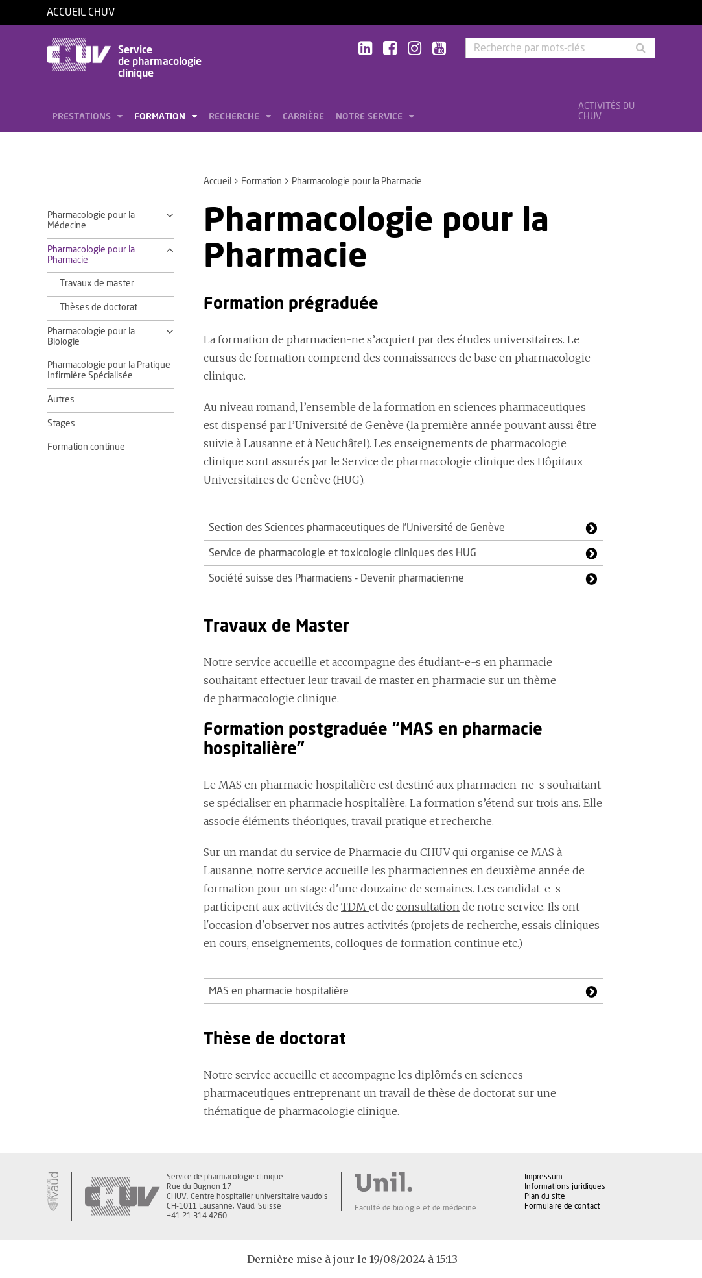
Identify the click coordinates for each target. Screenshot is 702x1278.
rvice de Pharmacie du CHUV (378, 852)
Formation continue (86, 447)
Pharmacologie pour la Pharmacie (91, 255)
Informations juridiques (564, 1186)
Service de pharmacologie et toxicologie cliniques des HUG (342, 553)
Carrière (303, 116)
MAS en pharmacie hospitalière (279, 991)
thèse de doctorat (471, 1093)
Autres (61, 399)
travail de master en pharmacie (408, 680)
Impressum (543, 1177)
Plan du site (544, 1196)
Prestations (82, 116)
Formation (161, 116)
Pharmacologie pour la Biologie (91, 337)
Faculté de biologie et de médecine (415, 1208)
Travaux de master (97, 283)
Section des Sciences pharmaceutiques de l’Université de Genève (357, 527)
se (301, 852)
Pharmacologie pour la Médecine (91, 220)
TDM (355, 906)
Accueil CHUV (81, 12)
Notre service (370, 116)
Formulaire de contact (562, 1206)
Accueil (217, 181)
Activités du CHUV (606, 111)
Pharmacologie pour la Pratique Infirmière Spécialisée (108, 370)
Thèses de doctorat (98, 307)
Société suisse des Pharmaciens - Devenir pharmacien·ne (336, 578)
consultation (428, 906)
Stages (61, 423)
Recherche (235, 116)
